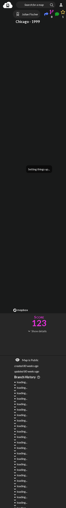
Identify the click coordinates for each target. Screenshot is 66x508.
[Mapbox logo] (20, 310)
